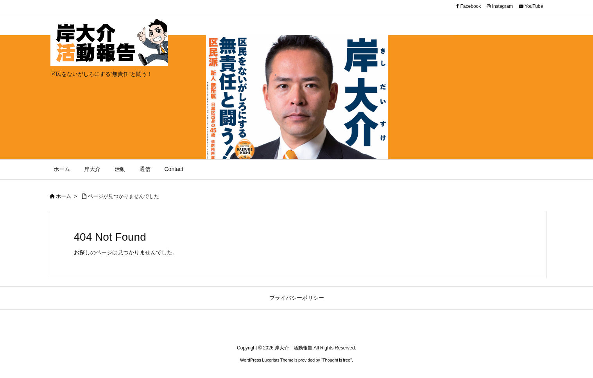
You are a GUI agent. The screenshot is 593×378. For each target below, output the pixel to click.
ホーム (63, 196)
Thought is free (336, 360)
